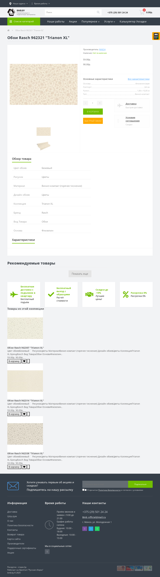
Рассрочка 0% (139, 292)
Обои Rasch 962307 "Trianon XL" (25, 347)
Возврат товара (15, 534)
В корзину (93, 111)
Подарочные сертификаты (21, 548)
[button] (18, 3)
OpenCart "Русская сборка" (31, 570)
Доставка (131, 103)
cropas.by (22, 567)
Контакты (12, 529)
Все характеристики (139, 78)
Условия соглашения (133, 119)
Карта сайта (13, 538)
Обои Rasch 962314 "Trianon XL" (25, 400)
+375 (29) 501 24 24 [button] (95, 512)
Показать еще (80, 273)
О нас (10, 520)
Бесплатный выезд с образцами (64, 291)
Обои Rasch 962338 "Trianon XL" (25, 453)
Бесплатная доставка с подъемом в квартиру (28, 291)
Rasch (102, 49)
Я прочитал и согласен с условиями (115, 490)
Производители (15, 543)
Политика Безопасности (109, 490)
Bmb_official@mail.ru (94, 517)
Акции (73, 21)
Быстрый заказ (93, 120)
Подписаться (140, 484)
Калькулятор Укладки (133, 21)
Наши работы (55, 21)
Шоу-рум (12, 516)
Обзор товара (21, 159)
